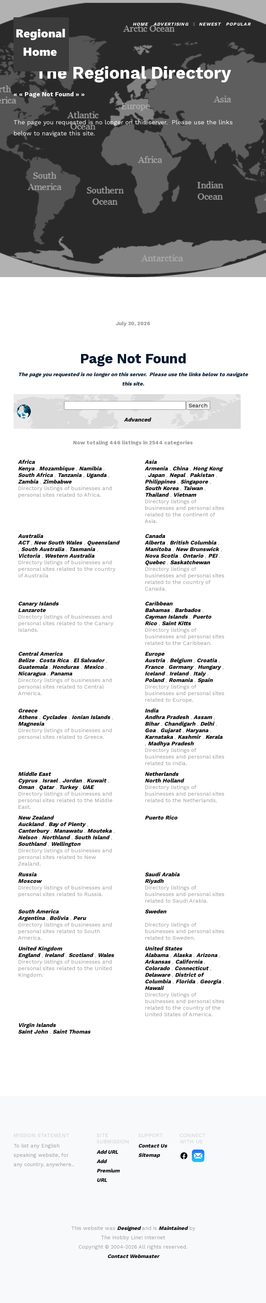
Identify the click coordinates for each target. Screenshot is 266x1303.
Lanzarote (31, 610)
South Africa (35, 475)
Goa (150, 730)
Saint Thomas (71, 1031)
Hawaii (154, 988)
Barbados (188, 610)
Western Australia (69, 555)
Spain (205, 680)
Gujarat (170, 730)
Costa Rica (54, 660)
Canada (155, 536)
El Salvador (88, 660)
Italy (199, 673)
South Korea (161, 488)
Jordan (72, 780)
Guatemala (32, 667)
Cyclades (54, 717)
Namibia (90, 468)
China (180, 468)
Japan (156, 475)
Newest (210, 23)
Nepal (177, 475)
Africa (26, 462)
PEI (212, 555)
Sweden (155, 911)
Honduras (65, 667)
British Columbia (193, 542)
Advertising (170, 23)
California (188, 961)
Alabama (156, 955)
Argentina (31, 918)
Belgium (181, 660)
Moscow (29, 881)
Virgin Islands (37, 1025)
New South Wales (58, 542)
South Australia (42, 549)
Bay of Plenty (66, 824)
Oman (26, 787)
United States (163, 948)
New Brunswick (197, 549)
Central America (40, 653)
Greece (27, 710)
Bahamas (157, 610)
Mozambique (56, 468)
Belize (26, 660)
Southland (32, 844)
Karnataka (159, 737)
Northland (56, 837)
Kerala (213, 737)
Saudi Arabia (162, 874)
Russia (27, 874)
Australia (30, 536)
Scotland (81, 955)
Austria (155, 660)
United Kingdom (40, 948)
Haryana (197, 730)
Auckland (31, 824)
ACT (23, 542)
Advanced (137, 419)
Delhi (207, 723)
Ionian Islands (91, 717)
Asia (151, 462)
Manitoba (158, 549)
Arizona (206, 955)
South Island (91, 837)
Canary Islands (38, 603)
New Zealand (35, 817)
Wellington (65, 844)
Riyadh (154, 881)
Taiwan (193, 488)
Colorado (157, 968)
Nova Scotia (161, 555)
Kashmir (189, 737)
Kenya (26, 468)
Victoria (29, 555)
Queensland (103, 542)
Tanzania (69, 475)
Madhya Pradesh (171, 743)
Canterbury (33, 830)
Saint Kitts (176, 623)
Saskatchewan (190, 562)
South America (38, 911)
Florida (185, 981)
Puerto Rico (161, 817)
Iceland (155, 673)
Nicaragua (31, 673)
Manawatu (68, 830)
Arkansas (157, 961)
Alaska (182, 955)
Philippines (160, 481)
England (29, 955)
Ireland (178, 673)
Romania (181, 680)
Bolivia (59, 918)
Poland (154, 680)
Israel (49, 780)
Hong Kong (207, 468)
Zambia (28, 481)
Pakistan (202, 475)
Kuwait (96, 780)
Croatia (207, 660)
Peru (79, 918)
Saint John (33, 1031)
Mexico (94, 667)
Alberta (155, 542)
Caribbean (158, 603)
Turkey (68, 787)
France (154, 667)
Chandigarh (179, 723)
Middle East (34, 774)
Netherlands (161, 774)
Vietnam (184, 494)
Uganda (96, 475)
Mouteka (99, 830)
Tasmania (82, 549)
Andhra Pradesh (167, 717)
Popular (238, 23)
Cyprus (27, 780)
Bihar (152, 723)
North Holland (164, 780)
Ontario (193, 555)
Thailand (156, 494)
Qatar (46, 787)
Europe (154, 653)
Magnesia (31, 723)
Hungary (209, 667)
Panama (61, 673)
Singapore (194, 481)
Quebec (155, 562)
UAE (88, 787)
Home (140, 23)
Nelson (27, 837)
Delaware (157, 975)
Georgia (210, 981)
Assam (203, 717)
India (151, 710)
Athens (27, 717)
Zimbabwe (57, 481)
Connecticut (191, 968)
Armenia (156, 468)
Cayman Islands (166, 616)
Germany (180, 667)
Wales (106, 955)
